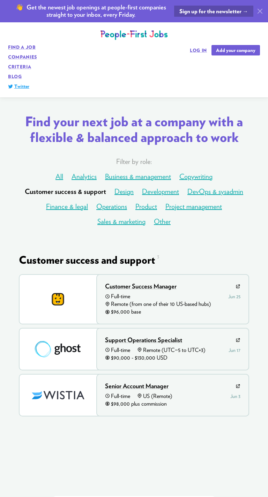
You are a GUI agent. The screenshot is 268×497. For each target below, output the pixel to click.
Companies (22, 57)
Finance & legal (67, 206)
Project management (193, 206)
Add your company (235, 50)
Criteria (19, 66)
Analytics (84, 176)
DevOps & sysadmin (215, 191)
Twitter (21, 86)
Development (160, 191)
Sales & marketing (121, 221)
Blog (15, 76)
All (59, 176)
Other (162, 221)
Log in (198, 50)
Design (124, 191)
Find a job (22, 47)
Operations (111, 206)
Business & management (138, 176)
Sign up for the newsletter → (213, 11)
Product (146, 206)
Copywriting (196, 176)
